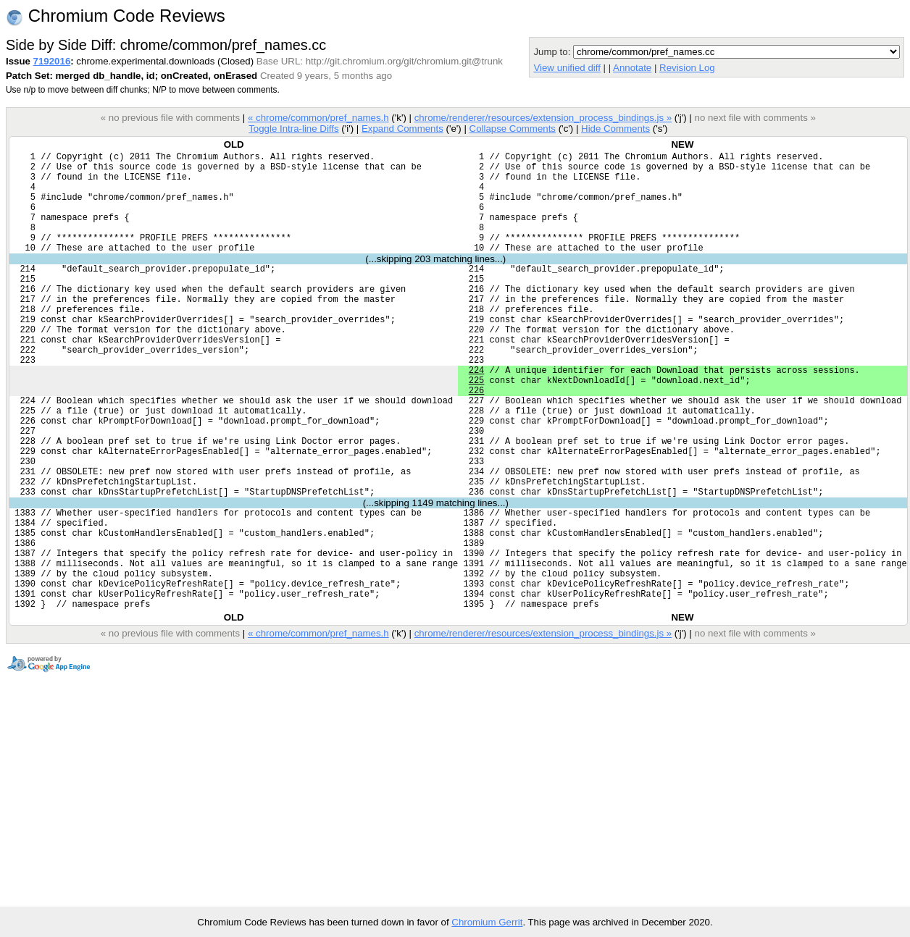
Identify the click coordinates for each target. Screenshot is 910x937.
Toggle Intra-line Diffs (293, 128)
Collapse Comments (512, 128)
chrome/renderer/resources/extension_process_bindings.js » (543, 117)
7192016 (52, 61)
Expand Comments (402, 128)
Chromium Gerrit (486, 922)
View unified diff (566, 67)
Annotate (632, 67)
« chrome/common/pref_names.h (318, 117)
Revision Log (687, 67)
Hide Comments (615, 128)
